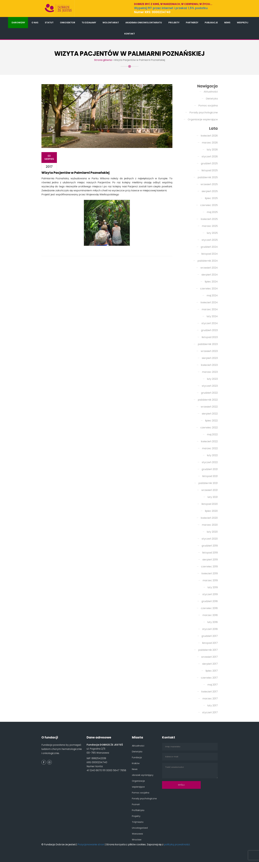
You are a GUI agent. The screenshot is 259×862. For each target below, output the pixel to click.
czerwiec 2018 (209, 608)
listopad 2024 (209, 254)
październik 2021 (208, 483)
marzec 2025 (210, 226)
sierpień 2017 (210, 664)
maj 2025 (212, 212)
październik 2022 (208, 400)
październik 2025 (208, 177)
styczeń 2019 (210, 594)
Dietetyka (212, 98)
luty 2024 (212, 316)
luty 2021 (213, 497)
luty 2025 (212, 233)
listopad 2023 (210, 337)
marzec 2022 (210, 448)
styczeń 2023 (210, 386)
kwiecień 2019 (209, 573)
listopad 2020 (209, 504)
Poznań (136, 804)
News (227, 22)
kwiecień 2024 (209, 302)
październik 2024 (207, 261)
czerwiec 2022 (209, 427)
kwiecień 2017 (209, 691)
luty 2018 (212, 622)
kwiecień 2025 (209, 219)
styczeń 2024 (209, 323)
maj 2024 (212, 295)
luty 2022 (212, 455)
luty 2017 (212, 705)
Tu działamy (89, 22)
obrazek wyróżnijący (142, 775)
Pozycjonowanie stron (91, 844)
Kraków (135, 763)
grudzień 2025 (209, 163)
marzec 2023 (210, 372)
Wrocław (136, 839)
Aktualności (211, 91)
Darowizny (18, 22)
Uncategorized (140, 827)
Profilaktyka (138, 810)
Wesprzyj (242, 22)
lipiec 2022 (211, 420)
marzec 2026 (210, 142)
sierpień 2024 (209, 274)
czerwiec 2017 (209, 677)
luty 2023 (212, 379)
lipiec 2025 (211, 198)
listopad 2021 (210, 476)
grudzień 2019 (210, 545)
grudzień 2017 (209, 636)
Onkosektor (67, 22)
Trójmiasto (137, 822)
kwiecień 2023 (209, 365)
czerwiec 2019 (209, 566)
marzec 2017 (210, 698)
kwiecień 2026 (209, 135)
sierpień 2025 (210, 191)
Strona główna (103, 60)
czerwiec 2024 (209, 288)
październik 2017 (208, 650)
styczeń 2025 (210, 240)
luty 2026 (212, 149)
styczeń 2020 (210, 538)
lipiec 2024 (211, 281)
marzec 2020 (210, 525)
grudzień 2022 (209, 393)
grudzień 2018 (209, 601)
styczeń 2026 (210, 156)
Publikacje (211, 22)
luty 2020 (212, 532)
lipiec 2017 (211, 671)
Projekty (173, 22)
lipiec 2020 (211, 511)
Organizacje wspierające (203, 119)
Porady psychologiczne (203, 112)
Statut (49, 22)
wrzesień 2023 (209, 351)
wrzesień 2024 (209, 267)
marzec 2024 (210, 309)
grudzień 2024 (209, 247)
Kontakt (129, 33)
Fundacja (137, 757)
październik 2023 (208, 344)
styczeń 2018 (210, 629)
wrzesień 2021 (209, 490)
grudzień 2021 (210, 469)
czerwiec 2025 (209, 205)
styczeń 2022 (210, 462)
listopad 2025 (209, 170)
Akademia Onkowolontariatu (143, 22)
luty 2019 (213, 587)
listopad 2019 (210, 552)
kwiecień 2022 (209, 441)
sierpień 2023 (210, 358)
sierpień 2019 (210, 559)
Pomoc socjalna (208, 105)
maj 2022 (212, 434)
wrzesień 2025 (209, 184)
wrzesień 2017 (209, 657)
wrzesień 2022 (209, 406)
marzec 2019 (210, 580)
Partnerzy (192, 22)
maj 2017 (212, 684)
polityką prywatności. (177, 844)
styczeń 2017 (210, 712)
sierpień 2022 (210, 413)
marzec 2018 (210, 615)
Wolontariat (111, 22)
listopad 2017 (210, 643)
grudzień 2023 (209, 330)
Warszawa (137, 833)
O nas (35, 22)
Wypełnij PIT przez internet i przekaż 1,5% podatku (171, 8)
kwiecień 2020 (209, 518)
